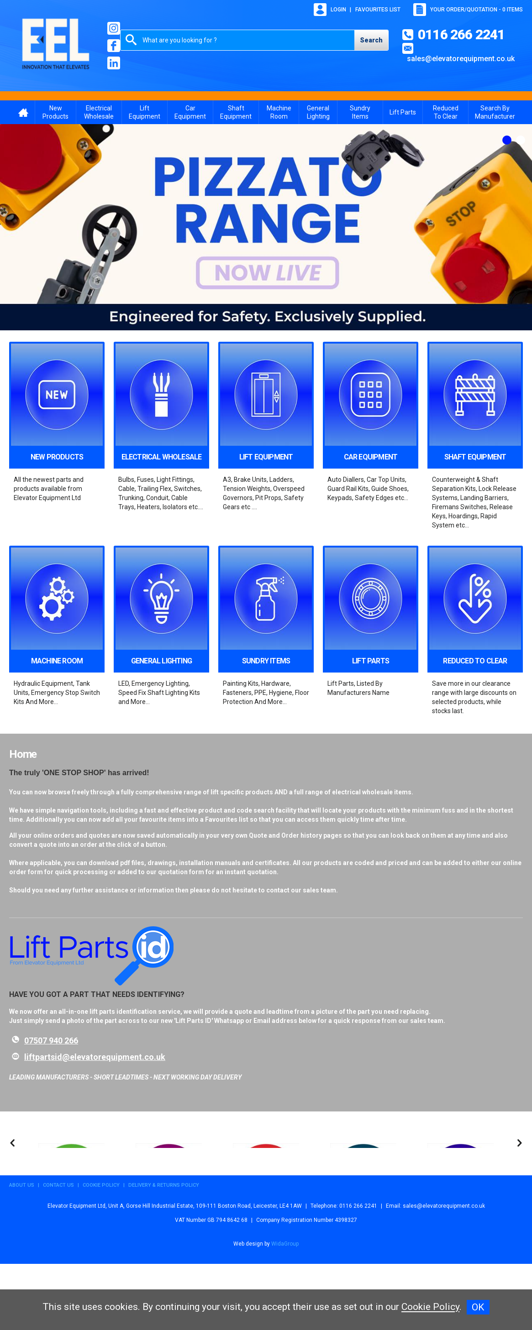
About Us (21, 1251)
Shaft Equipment (236, 112)
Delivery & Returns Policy (163, 1251)
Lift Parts (403, 112)
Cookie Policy (101, 1251)
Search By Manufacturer (495, 112)
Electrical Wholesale (99, 112)
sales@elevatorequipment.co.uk (461, 58)
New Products (55, 112)
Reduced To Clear (445, 112)
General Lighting (318, 112)
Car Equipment (190, 112)
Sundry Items (360, 112)
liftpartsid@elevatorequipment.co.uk (94, 1057)
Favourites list (377, 9)
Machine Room (279, 112)
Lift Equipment (144, 112)
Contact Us (58, 1251)
